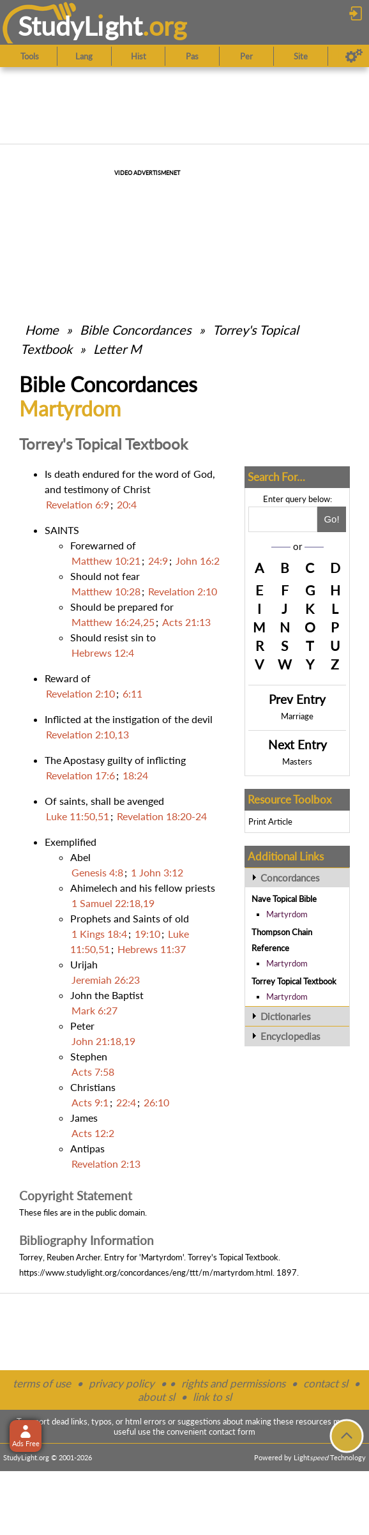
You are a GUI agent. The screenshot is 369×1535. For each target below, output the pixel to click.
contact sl (325, 1383)
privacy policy (121, 1383)
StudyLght (80, 26)
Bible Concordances (136, 329)
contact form (232, 1431)
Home (42, 329)
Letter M (117, 348)
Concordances (290, 877)
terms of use (42, 1383)
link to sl (212, 1396)
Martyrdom (287, 914)
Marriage (297, 716)
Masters (297, 761)
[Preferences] (354, 56)
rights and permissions (233, 1383)
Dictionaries (285, 1016)
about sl (156, 1396)
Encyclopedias (290, 1036)
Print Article (270, 821)
